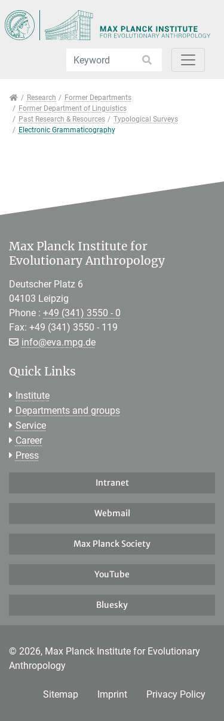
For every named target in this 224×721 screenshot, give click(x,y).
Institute (33, 395)
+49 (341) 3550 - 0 (82, 313)
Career (29, 440)
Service (31, 425)
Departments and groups (68, 410)
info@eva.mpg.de (59, 342)
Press (27, 455)
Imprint (112, 694)
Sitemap (60, 694)
